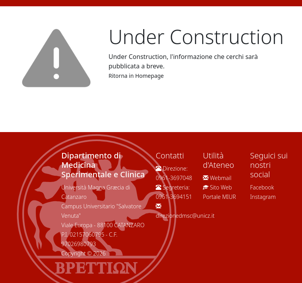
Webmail (221, 178)
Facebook (262, 187)
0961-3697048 (174, 178)
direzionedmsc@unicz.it (185, 215)
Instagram (263, 196)
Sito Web (221, 187)
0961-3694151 (174, 196)
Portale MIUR (219, 196)
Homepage (149, 75)
